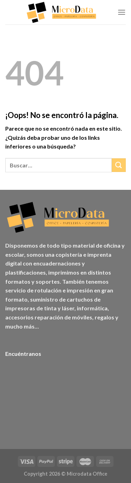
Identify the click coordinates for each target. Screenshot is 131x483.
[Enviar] (119, 165)
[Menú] (121, 12)
